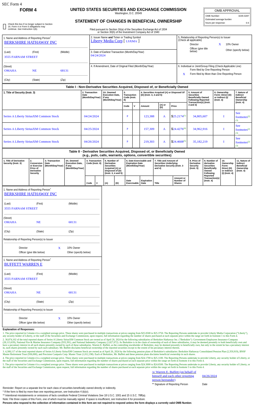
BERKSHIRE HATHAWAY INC (30, 42)
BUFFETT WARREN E (23, 264)
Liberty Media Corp (107, 41)
